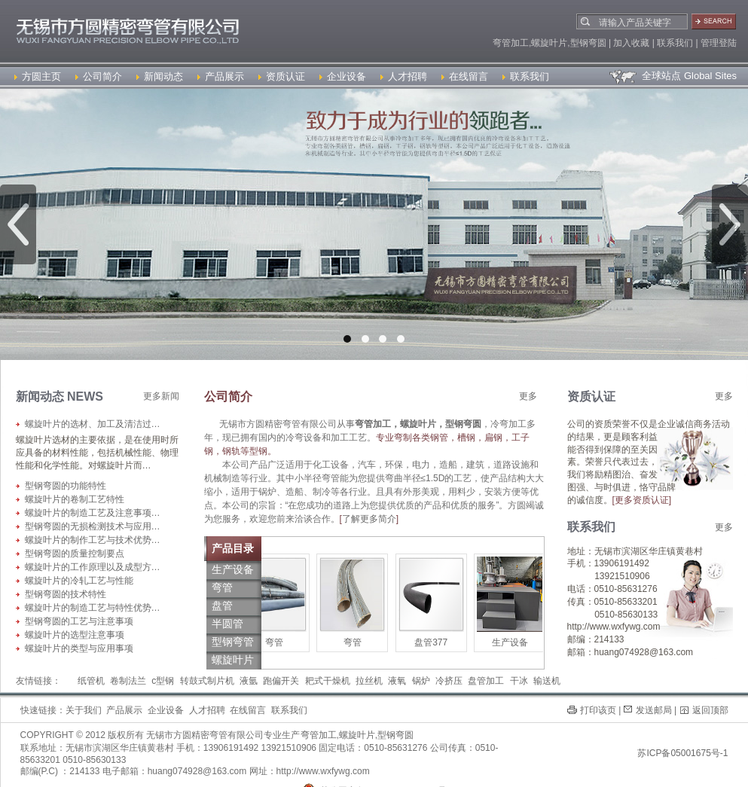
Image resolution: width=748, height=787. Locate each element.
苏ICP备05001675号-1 (682, 753)
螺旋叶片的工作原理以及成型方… (92, 567)
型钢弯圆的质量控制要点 (74, 553)
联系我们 (525, 76)
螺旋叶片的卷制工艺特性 (74, 499)
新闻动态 (159, 76)
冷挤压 (449, 681)
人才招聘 (403, 76)
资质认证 (281, 76)
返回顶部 (710, 710)
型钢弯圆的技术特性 (65, 594)
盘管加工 (486, 681)
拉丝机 (369, 681)
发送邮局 (654, 710)
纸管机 (91, 681)
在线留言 (464, 76)
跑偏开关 (281, 681)
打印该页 (598, 710)
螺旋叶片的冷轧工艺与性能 (79, 580)
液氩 (249, 681)
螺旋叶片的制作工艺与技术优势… (92, 540)
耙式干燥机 (327, 681)
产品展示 (220, 76)
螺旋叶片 (357, 735)
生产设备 (513, 642)
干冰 (519, 681)
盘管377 (433, 642)
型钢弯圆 (395, 735)
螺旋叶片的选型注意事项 (74, 635)
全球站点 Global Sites (672, 75)
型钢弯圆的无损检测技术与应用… (92, 526)
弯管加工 (319, 735)
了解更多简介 (369, 519)
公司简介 (98, 76)
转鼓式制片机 (207, 681)
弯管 (277, 642)
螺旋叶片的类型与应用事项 (79, 648)
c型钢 (162, 681)
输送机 (546, 681)
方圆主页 (37, 76)
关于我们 (84, 710)
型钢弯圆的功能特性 (65, 485)
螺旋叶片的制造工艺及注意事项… (92, 513)
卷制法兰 (128, 681)
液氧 (397, 681)
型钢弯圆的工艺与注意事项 (79, 621)
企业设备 (342, 76)
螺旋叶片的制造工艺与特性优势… (92, 607)
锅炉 (421, 681)
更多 (528, 396)
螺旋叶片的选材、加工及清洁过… (92, 424)
